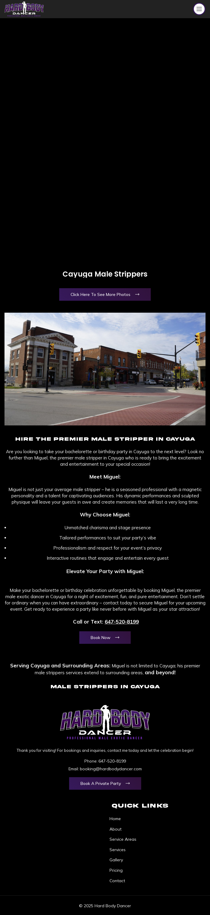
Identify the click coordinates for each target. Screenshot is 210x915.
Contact (117, 880)
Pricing (116, 870)
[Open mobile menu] (199, 9)
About (115, 829)
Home (115, 818)
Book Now (100, 637)
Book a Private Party (100, 783)
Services (117, 849)
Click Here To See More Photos (100, 294)
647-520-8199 (122, 621)
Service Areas (122, 839)
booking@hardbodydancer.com (111, 768)
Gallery (116, 859)
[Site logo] (24, 8)
